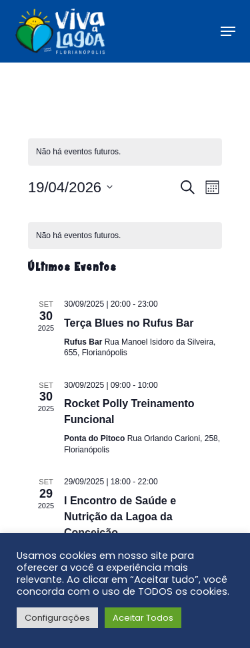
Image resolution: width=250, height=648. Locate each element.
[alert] (125, 152)
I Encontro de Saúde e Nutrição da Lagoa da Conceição (120, 516)
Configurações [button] (57, 617)
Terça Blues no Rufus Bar (128, 323)
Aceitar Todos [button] (143, 617)
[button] (228, 31)
